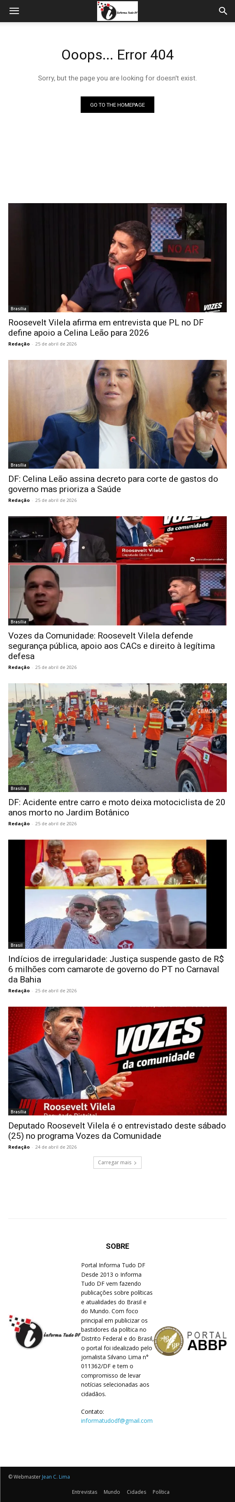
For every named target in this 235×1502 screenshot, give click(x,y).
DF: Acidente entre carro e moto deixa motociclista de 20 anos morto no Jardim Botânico (117, 807)
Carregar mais (117, 1162)
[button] (14, 11)
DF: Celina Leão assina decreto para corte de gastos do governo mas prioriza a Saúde (113, 484)
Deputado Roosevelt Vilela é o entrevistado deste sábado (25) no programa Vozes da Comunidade (117, 1131)
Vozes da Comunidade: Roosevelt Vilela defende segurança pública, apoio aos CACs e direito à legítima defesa (111, 646)
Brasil (17, 945)
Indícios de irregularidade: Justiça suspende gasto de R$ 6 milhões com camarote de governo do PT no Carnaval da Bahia (116, 969)
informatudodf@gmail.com (117, 1420)
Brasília (18, 308)
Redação (19, 344)
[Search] (223, 11)
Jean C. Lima (56, 1476)
